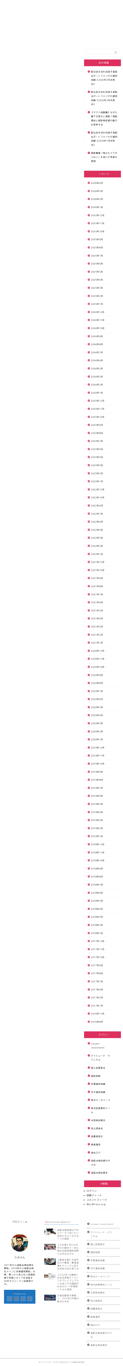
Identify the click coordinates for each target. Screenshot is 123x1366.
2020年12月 (97, 650)
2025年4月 (97, 279)
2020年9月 (97, 675)
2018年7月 (97, 884)
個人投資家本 (98, 1067)
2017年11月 (97, 949)
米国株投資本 (98, 1120)
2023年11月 (97, 408)
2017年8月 (97, 973)
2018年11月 (97, 852)
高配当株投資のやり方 (100, 1162)
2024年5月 (97, 368)
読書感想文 (97, 1136)
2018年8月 (97, 876)
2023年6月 (97, 449)
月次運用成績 (98, 1092)
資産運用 (96, 1144)
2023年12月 (97, 400)
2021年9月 (97, 578)
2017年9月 (97, 965)
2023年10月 (97, 416)
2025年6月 (97, 263)
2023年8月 (97, 433)
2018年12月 (97, 844)
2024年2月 (97, 384)
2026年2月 (97, 199)
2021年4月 (97, 618)
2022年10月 (97, 497)
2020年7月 (97, 691)
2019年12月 (97, 747)
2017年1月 (97, 1005)
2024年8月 (97, 344)
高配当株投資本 (99, 1172)
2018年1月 (97, 933)
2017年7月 (97, 981)
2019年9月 (97, 771)
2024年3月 (97, 376)
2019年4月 (97, 812)
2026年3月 (97, 191)
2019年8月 (97, 779)
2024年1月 (97, 392)
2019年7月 (97, 787)
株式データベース (100, 1100)
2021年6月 (97, 602)
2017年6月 (97, 989)
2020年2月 (97, 731)
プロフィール (87, 4)
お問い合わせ (63, 4)
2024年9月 (97, 336)
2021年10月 (97, 570)
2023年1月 (97, 481)
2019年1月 (97, 836)
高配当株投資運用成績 (39, 5)
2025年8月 (97, 247)
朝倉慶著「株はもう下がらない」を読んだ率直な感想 (104, 157)
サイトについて (15, 4)
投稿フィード (94, 1195)
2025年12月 (97, 215)
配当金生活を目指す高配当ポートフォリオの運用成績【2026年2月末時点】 (104, 98)
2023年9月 (97, 424)
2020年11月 (97, 658)
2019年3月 (97, 820)
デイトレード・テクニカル (100, 1057)
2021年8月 (97, 586)
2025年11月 (97, 223)
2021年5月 (97, 610)
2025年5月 (97, 271)
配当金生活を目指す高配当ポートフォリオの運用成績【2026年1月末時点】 (104, 138)
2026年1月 (97, 207)
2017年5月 (97, 997)
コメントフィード (96, 1199)
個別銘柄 (96, 1075)
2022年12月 (97, 489)
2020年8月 (97, 683)
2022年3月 (97, 537)
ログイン (91, 1191)
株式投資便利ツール (100, 1110)
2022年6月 (97, 521)
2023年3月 (97, 465)
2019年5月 (97, 804)
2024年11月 (97, 320)
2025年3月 (97, 287)
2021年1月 (97, 642)
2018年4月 (97, 908)
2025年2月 (97, 295)
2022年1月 (97, 554)
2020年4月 (97, 715)
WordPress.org (96, 1204)
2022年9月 (97, 505)
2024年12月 (97, 312)
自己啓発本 (97, 1128)
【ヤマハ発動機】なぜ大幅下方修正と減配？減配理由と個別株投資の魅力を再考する (104, 118)
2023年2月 (97, 473)
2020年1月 (97, 739)
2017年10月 (97, 957)
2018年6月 (97, 892)
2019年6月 (97, 795)
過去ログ (96, 1152)
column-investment (98, 1045)
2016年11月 (97, 1013)
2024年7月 (97, 352)
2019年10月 (97, 763)
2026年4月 (97, 182)
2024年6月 (97, 360)
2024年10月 (97, 328)
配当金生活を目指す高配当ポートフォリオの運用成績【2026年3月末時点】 (104, 77)
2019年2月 (97, 828)
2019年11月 (97, 755)
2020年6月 (97, 699)
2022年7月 (97, 513)
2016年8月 (97, 1021)
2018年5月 (97, 900)
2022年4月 (97, 529)
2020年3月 (97, 723)
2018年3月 (97, 916)
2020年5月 (97, 707)
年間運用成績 (98, 1083)
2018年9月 (97, 868)
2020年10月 (97, 666)
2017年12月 (97, 941)
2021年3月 (97, 626)
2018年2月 (97, 925)
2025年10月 (97, 231)
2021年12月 (97, 562)
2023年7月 (97, 441)
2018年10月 (97, 860)
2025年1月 (97, 303)
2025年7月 (97, 255)
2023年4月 (97, 457)
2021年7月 (97, 594)
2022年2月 (97, 545)
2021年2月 (97, 634)
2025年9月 (97, 239)
